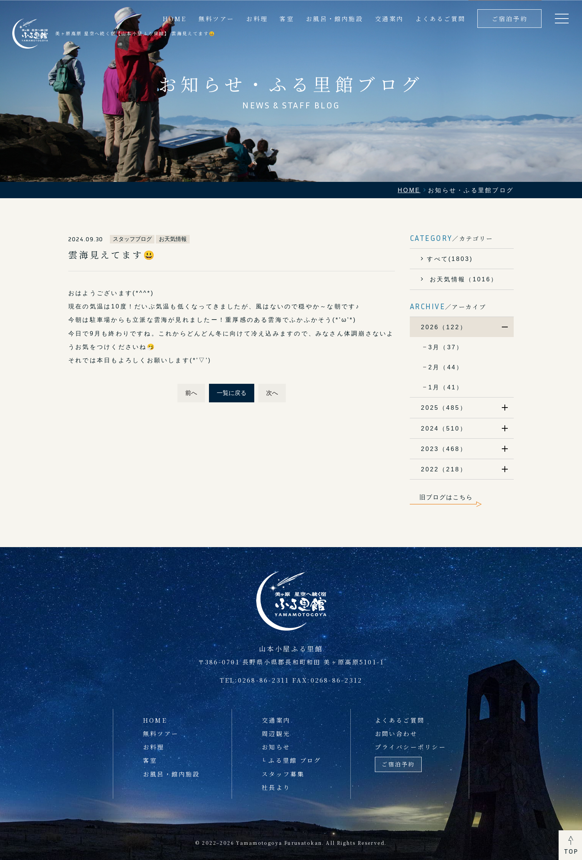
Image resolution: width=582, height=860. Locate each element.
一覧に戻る (231, 392)
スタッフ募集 (283, 773)
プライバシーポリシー (410, 746)
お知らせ (276, 746)
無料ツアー (216, 18)
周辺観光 (276, 733)
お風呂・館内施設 (334, 18)
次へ (272, 392)
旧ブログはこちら (446, 497)
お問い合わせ (396, 733)
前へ (191, 392)
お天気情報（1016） (462, 279)
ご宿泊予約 (509, 18)
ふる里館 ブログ (294, 760)
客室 (286, 18)
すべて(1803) (450, 258)
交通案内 (389, 18)
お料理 (257, 18)
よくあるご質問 (440, 18)
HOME (155, 720)
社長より (276, 787)
